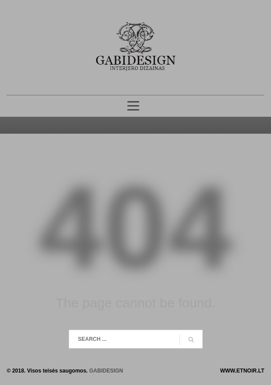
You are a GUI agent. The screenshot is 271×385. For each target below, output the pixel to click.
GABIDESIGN (106, 371)
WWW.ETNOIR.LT (242, 371)
